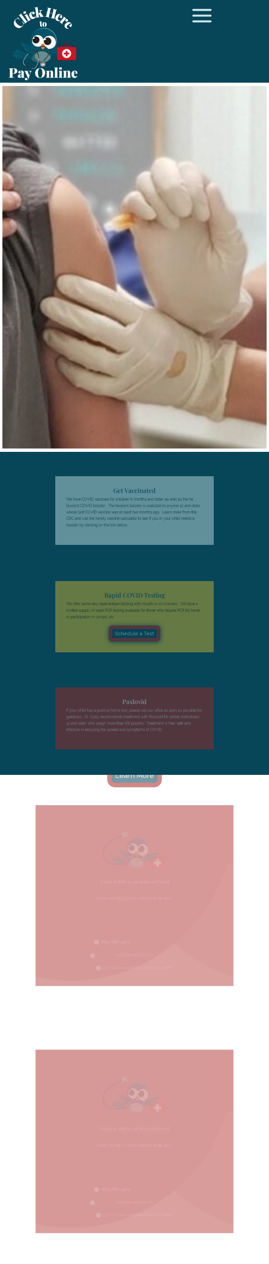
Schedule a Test (134, 629)
